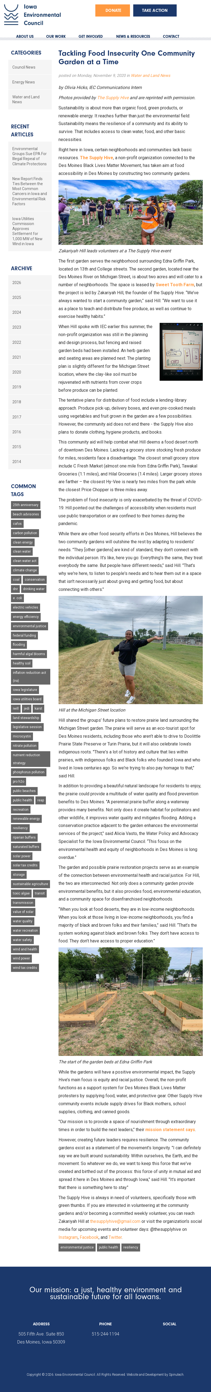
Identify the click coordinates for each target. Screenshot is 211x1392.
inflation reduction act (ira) (29, 677)
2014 (16, 462)
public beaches (24, 791)
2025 (16, 297)
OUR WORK (56, 36)
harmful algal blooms (29, 654)
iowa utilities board (27, 699)
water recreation (25, 930)
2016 (16, 432)
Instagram (68, 1237)
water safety (22, 940)
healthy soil (21, 663)
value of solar (23, 912)
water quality (22, 921)
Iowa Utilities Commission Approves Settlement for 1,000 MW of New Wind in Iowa (27, 231)
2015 (16, 447)
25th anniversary (25, 505)
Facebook (89, 1237)
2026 (16, 282)
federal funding (24, 635)
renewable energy (26, 819)
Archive (21, 268)
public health (108, 1247)
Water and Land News (150, 75)
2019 (16, 387)
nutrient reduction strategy (26, 759)
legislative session (27, 727)
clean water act (25, 561)
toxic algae (21, 893)
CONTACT (171, 36)
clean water (22, 551)
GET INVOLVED (91, 36)
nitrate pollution (25, 746)
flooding (19, 645)
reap (40, 800)
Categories (26, 53)
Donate (113, 10)
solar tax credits (25, 865)
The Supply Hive (113, 97)
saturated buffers (26, 847)
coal (16, 580)
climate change (25, 570)
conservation (35, 580)
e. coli (17, 598)
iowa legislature (25, 690)
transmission (23, 903)
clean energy (23, 542)
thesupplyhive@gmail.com (115, 1221)
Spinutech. (176, 1375)
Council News (23, 67)
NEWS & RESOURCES (133, 36)
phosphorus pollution (29, 772)
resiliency (130, 1247)
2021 (16, 357)
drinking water (34, 589)
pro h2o (18, 781)
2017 (16, 417)
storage (19, 875)
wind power (21, 958)
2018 (16, 402)
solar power (21, 856)
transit (40, 893)
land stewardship (26, 718)
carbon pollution (25, 533)
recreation (21, 810)
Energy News (23, 82)
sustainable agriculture (30, 884)
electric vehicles (25, 607)
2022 (16, 342)
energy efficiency (26, 617)
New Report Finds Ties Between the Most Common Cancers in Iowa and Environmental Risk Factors (29, 191)
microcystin (22, 736)
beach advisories (26, 514)
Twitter (115, 1237)
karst (38, 708)
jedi (26, 708)
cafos (17, 524)
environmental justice (77, 1247)
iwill (16, 708)
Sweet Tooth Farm (175, 284)
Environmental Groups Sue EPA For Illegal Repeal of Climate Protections (29, 156)
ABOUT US (25, 36)
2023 (16, 327)
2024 (16, 312)
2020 (16, 372)
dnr (15, 589)
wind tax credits (25, 968)
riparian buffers (24, 837)
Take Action (155, 10)
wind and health (25, 949)
